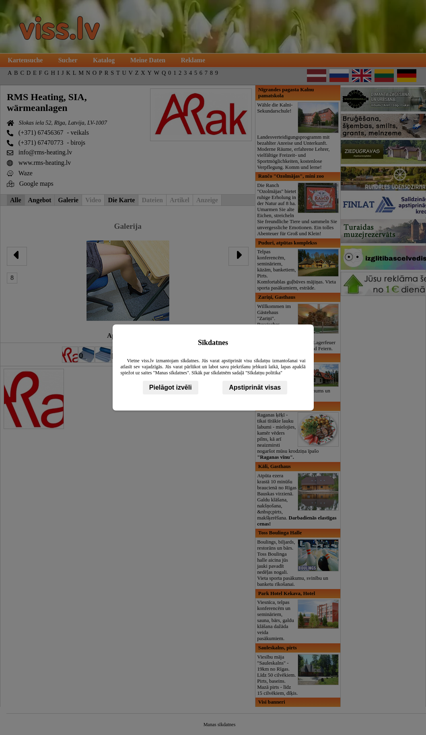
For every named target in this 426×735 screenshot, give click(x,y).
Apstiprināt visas (255, 387)
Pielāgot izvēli (170, 387)
